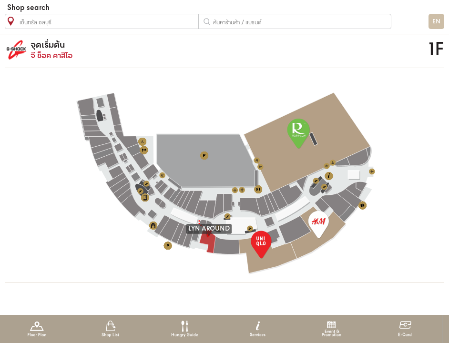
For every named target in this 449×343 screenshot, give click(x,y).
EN (436, 21)
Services (258, 329)
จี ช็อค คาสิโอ (173, 50)
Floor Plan (37, 329)
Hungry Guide (184, 329)
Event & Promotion (331, 329)
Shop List (110, 329)
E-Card (405, 329)
